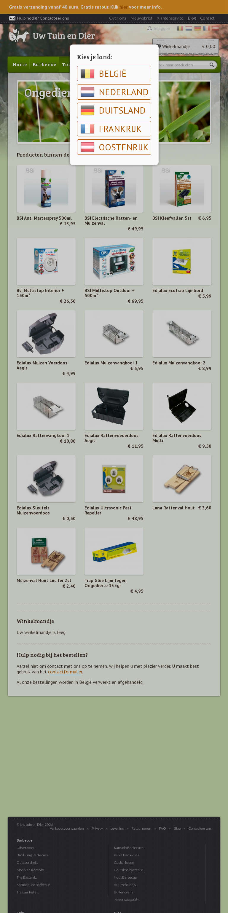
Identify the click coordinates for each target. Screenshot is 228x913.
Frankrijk (111, 129)
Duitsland (113, 110)
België (103, 73)
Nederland (114, 92)
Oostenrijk (114, 147)
